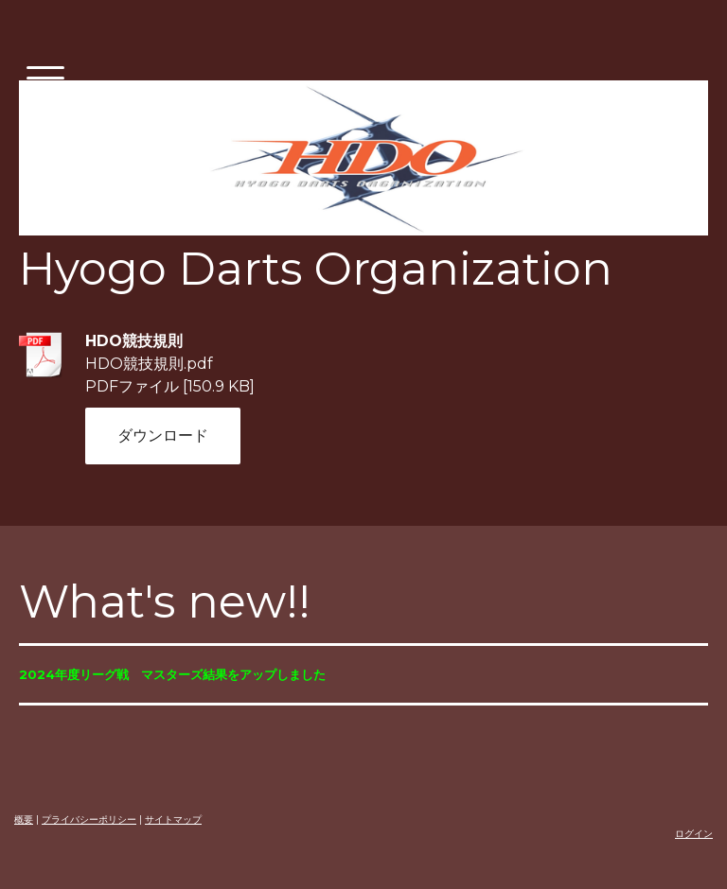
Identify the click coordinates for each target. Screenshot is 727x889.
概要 (23, 819)
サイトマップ (173, 819)
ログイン (694, 834)
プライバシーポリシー (89, 819)
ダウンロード (162, 435)
